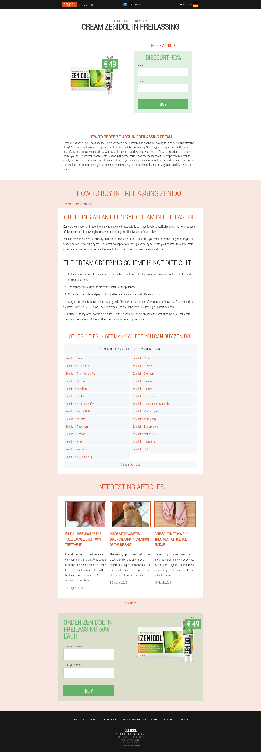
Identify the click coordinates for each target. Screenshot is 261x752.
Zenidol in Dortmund (144, 396)
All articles (130, 603)
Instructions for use (134, 719)
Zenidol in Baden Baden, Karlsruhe (151, 404)
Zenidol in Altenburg (144, 441)
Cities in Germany (130, 464)
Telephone (143, 81)
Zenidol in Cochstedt (77, 396)
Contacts (183, 719)
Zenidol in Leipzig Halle (78, 411)
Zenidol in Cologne (143, 381)
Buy (163, 104)
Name (140, 65)
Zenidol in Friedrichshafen (80, 404)
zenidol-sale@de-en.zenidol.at (130, 733)
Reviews (94, 719)
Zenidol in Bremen (142, 388)
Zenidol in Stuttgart (143, 373)
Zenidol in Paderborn (77, 426)
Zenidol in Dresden (143, 366)
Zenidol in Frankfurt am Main (81, 373)
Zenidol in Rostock (76, 434)
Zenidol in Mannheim (144, 434)
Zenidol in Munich (142, 358)
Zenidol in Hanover (76, 381)
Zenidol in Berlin (74, 358)
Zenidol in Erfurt (75, 441)
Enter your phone (73, 664)
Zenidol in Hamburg (77, 388)
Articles (167, 719)
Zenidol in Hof (140, 449)
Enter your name (72, 646)
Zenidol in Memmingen (145, 411)
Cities (154, 719)
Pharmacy (78, 719)
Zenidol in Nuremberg (145, 419)
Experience (110, 719)
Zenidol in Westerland (78, 449)
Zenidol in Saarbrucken (145, 426)
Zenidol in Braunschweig (79, 457)
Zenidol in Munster (76, 419)
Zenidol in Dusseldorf (77, 366)
